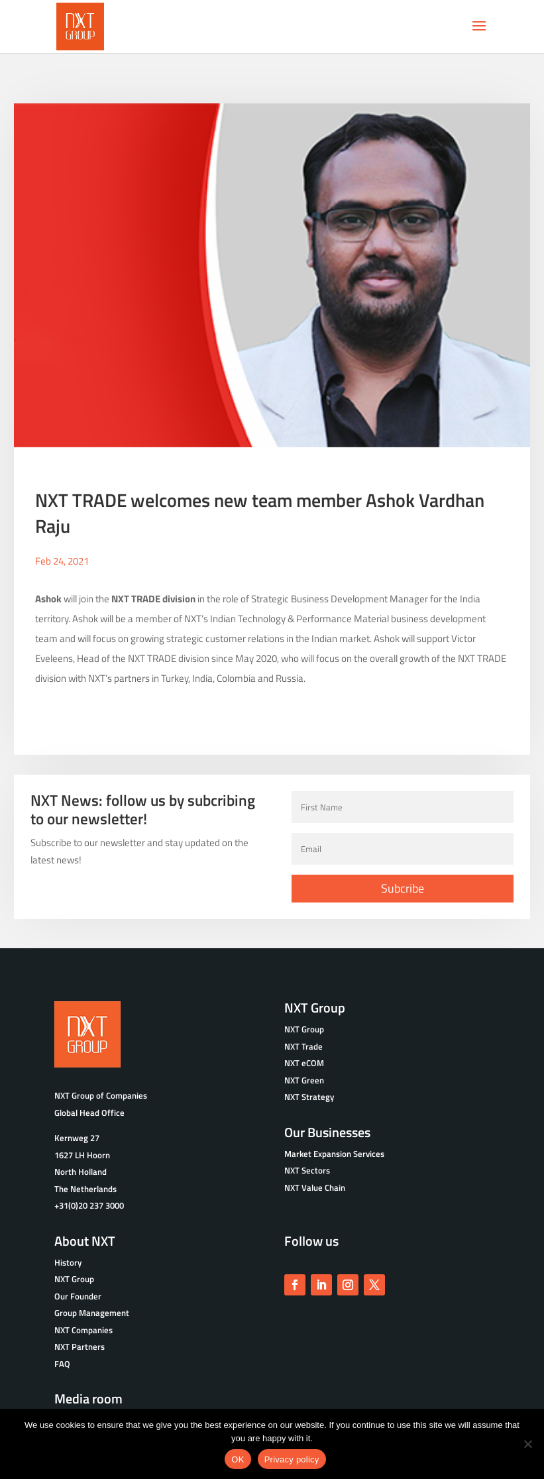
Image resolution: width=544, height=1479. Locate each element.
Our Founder (77, 1292)
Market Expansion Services (334, 1150)
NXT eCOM (304, 1060)
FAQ (62, 1360)
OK (237, 1459)
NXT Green (304, 1076)
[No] (527, 1444)
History (68, 1259)
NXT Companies (83, 1326)
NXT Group (74, 1276)
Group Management (91, 1310)
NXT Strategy (309, 1094)
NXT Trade (303, 1043)
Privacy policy (291, 1459)
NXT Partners (79, 1343)
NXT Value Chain (314, 1184)
